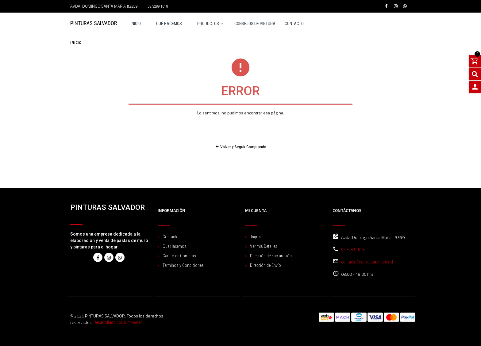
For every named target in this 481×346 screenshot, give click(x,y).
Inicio (136, 23)
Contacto (294, 23)
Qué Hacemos (169, 23)
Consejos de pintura (254, 23)
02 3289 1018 (158, 6)
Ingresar (257, 236)
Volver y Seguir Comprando (240, 146)
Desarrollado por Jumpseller (118, 322)
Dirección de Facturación (271, 255)
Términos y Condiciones (183, 265)
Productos (208, 23)
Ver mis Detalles (263, 246)
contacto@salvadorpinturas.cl (367, 262)
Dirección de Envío (265, 265)
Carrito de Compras (179, 255)
